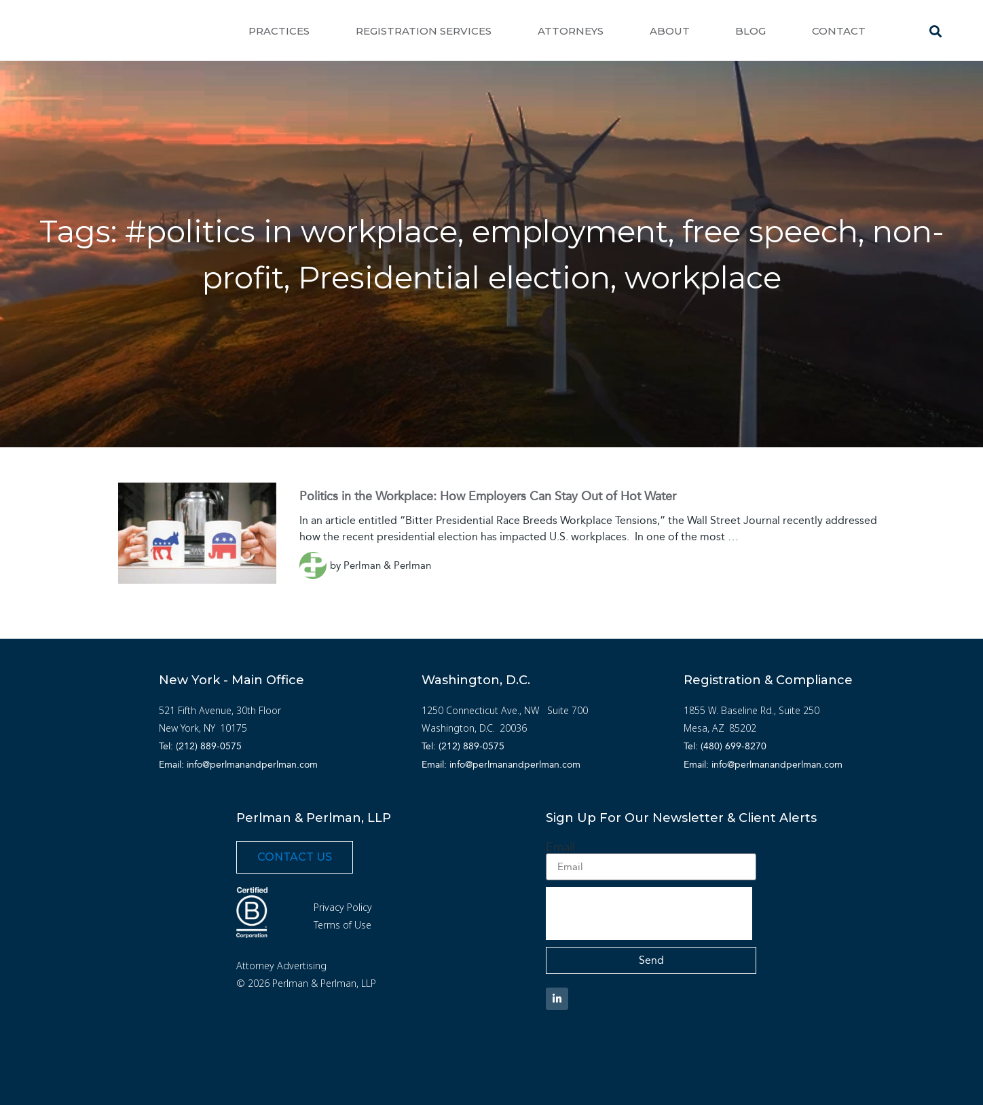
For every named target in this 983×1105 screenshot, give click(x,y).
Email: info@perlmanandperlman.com (238, 764)
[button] (936, 31)
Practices (279, 30)
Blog (750, 30)
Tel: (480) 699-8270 (725, 746)
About (670, 30)
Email (560, 847)
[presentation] (649, 913)
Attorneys (571, 30)
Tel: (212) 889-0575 (200, 746)
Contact (839, 30)
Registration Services (424, 30)
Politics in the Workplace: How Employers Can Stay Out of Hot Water (487, 496)
